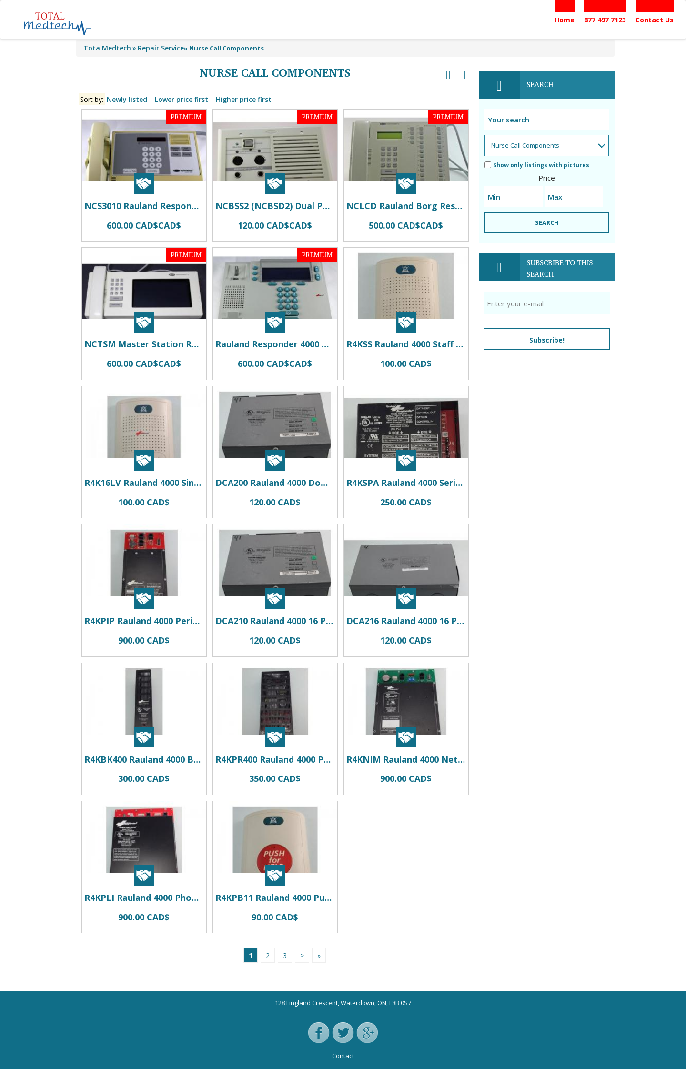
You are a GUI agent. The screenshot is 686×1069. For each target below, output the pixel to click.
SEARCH (547, 222)
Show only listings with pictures (536, 165)
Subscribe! (547, 339)
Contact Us (655, 19)
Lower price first (181, 99)
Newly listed (127, 99)
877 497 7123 (605, 19)
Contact (343, 1055)
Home (565, 19)
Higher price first (244, 99)
